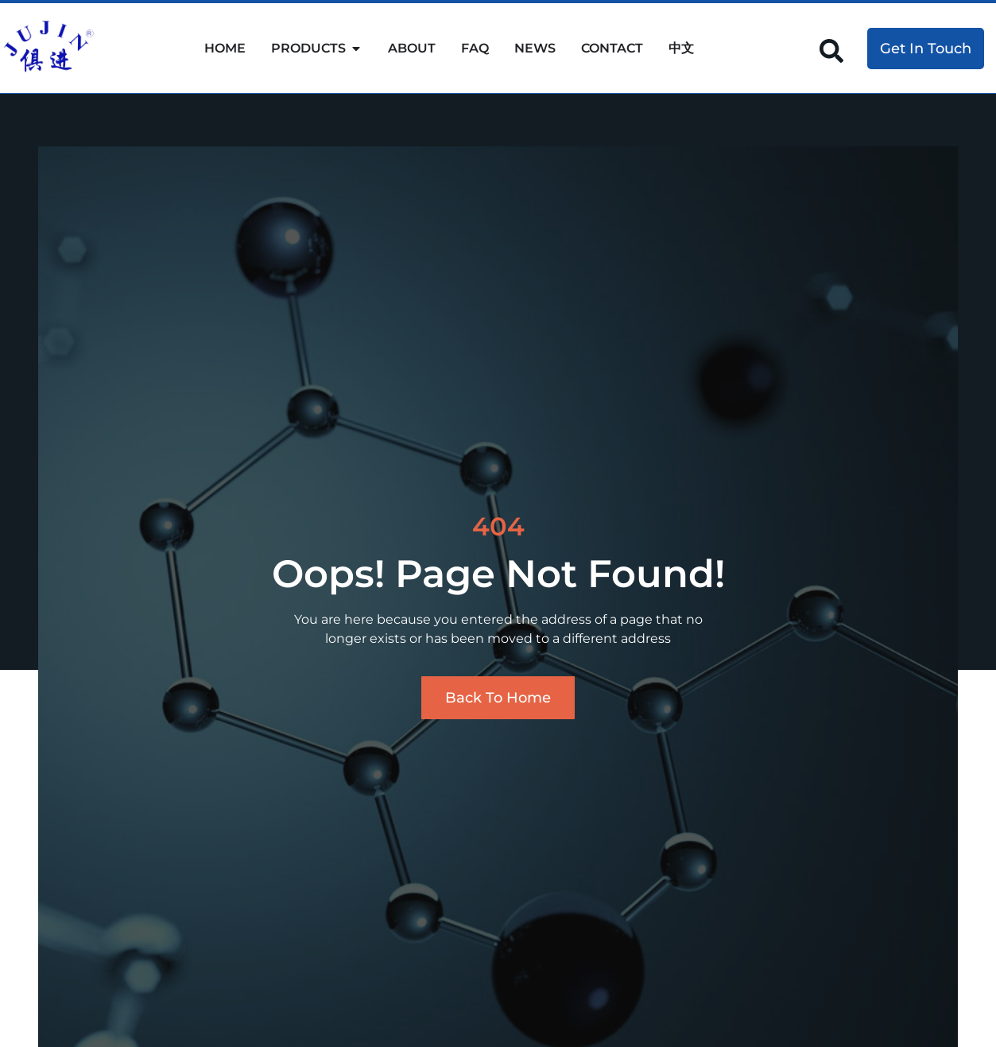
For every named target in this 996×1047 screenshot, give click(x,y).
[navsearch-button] (831, 49)
